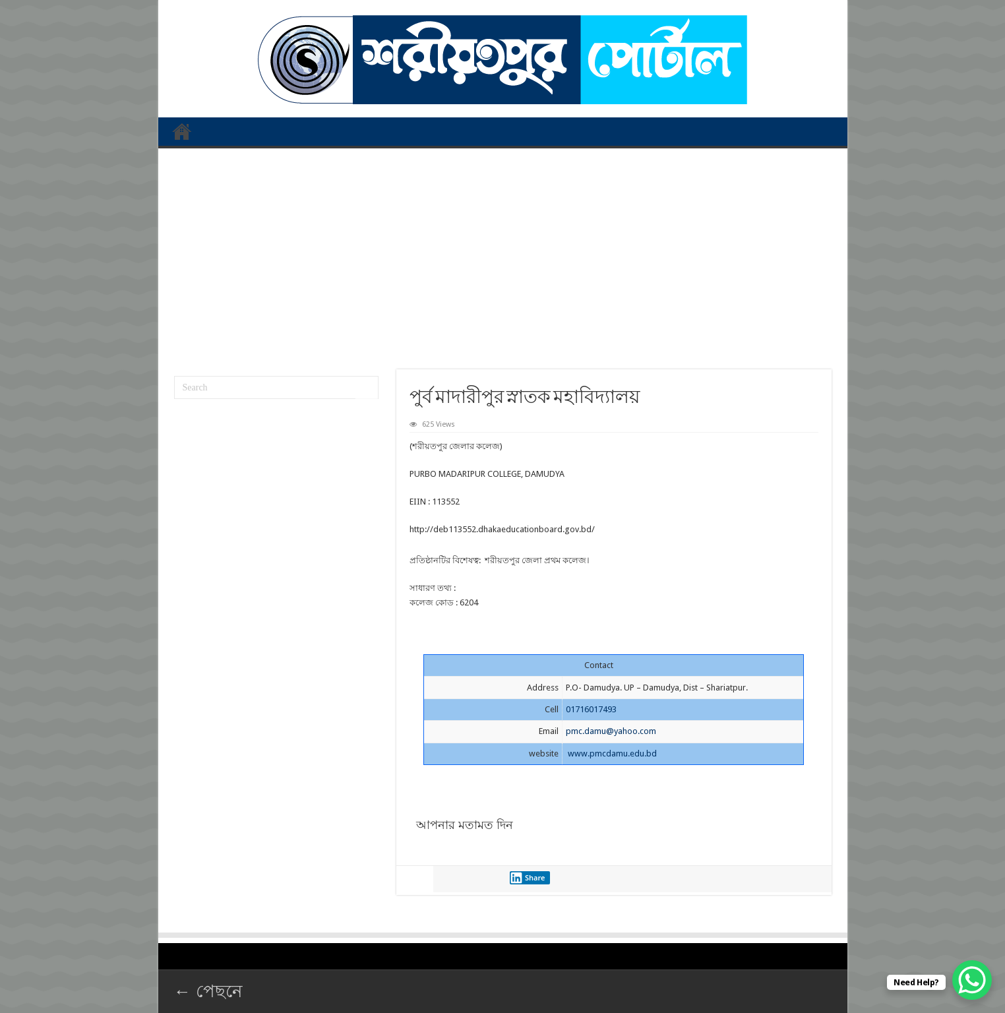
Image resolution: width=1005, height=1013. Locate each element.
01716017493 (591, 709)
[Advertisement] (502, 254)
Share (527, 877)
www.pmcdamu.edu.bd (612, 753)
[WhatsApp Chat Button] (972, 980)
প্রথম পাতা (182, 131)
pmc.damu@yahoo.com (611, 731)
